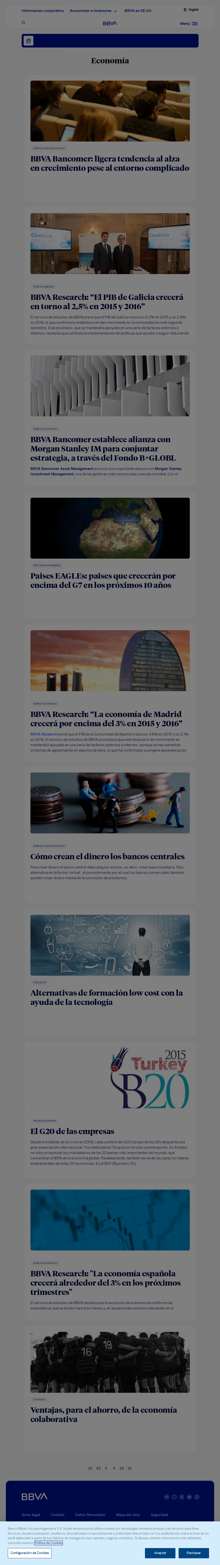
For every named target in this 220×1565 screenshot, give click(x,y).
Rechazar (194, 1553)
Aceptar (160, 1553)
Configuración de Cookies (29, 1553)
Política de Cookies (48, 1543)
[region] (110, 1543)
